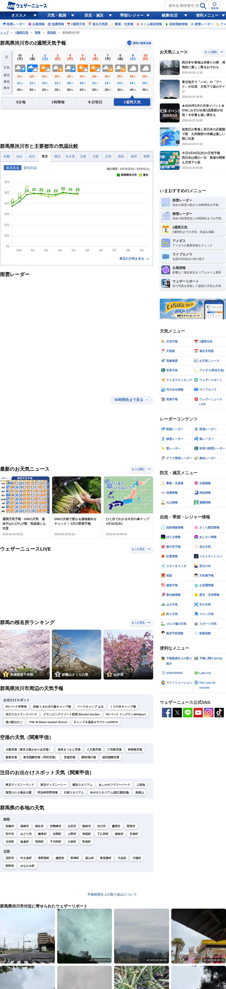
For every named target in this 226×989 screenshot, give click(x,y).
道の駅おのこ (14, 722)
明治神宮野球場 (48, 792)
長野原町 (43, 858)
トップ (4, 32)
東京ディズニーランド (20, 784)
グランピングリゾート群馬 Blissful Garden (71, 714)
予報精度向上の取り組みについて (112, 894)
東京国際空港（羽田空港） (40, 757)
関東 (38, 32)
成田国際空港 (110, 757)
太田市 (72, 826)
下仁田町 (103, 834)
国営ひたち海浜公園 (18, 792)
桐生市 (39, 826)
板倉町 (24, 841)
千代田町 (55, 841)
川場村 (136, 858)
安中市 (10, 834)
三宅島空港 (114, 749)
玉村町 (10, 841)
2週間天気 (21, 32)
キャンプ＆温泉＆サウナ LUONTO (95, 722)
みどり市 (26, 834)
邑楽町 (86, 841)
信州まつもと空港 (69, 749)
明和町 (39, 841)
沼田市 (10, 858)
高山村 (89, 858)
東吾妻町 (105, 858)
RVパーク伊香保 (16, 706)
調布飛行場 (88, 757)
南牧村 (119, 834)
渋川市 (101, 826)
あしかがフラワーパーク (114, 784)
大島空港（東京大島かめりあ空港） (28, 749)
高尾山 (139, 792)
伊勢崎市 (55, 826)
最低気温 (30, 168)
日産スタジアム (74, 792)
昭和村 (10, 865)
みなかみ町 (27, 865)
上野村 (72, 834)
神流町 (86, 834)
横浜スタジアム (82, 784)
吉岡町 (57, 834)
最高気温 (12, 168)
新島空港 (11, 757)
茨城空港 (69, 757)
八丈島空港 (94, 749)
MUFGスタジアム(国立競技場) (109, 792)
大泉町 (72, 841)
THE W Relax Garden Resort (48, 722)
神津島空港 (135, 749)
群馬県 (51, 32)
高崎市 (24, 826)
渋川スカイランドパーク (21, 714)
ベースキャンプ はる (90, 706)
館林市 (86, 826)
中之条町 (26, 858)
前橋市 (10, 826)
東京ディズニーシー (53, 784)
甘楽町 (134, 834)
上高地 (140, 784)
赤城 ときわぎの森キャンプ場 (52, 706)
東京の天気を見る (134, 258)
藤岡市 (116, 826)
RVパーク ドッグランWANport (126, 714)
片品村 (122, 858)
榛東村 (42, 834)
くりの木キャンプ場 (123, 706)
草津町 (74, 858)
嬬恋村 (60, 858)
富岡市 (131, 826)
